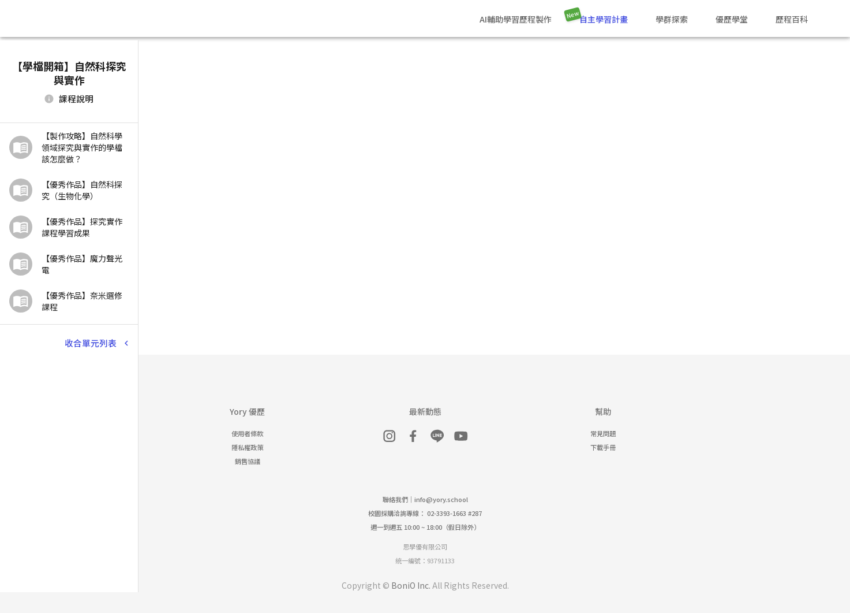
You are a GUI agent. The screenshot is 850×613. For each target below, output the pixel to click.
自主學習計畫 (603, 19)
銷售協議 (247, 461)
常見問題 (603, 433)
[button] (69, 147)
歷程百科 (792, 19)
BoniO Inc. (411, 585)
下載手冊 (603, 447)
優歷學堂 (732, 19)
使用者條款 (247, 433)
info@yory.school (441, 499)
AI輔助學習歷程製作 (516, 19)
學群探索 (672, 19)
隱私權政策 (247, 447)
